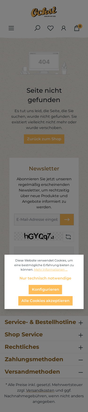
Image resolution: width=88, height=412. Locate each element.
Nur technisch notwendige (45, 278)
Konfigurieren (45, 289)
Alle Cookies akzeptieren (45, 300)
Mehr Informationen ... (51, 269)
